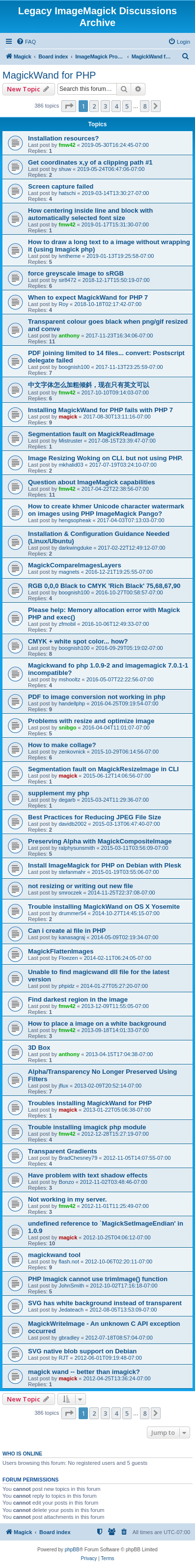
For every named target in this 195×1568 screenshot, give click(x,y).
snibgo (67, 727)
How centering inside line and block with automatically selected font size (90, 214)
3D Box (39, 1047)
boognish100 (73, 367)
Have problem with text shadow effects (87, 1175)
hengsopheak (74, 520)
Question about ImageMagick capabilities (91, 482)
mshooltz (69, 679)
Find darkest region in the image (78, 999)
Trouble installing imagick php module (87, 1127)
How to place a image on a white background (97, 1023)
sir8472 (67, 280)
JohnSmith (71, 1285)
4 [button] (116, 106)
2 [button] (94, 106)
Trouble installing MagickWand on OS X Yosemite (104, 906)
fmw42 (66, 145)
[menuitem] (26, 42)
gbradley (68, 1338)
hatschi (67, 193)
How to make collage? (62, 745)
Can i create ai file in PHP (67, 930)
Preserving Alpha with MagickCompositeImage (100, 841)
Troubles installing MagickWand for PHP (90, 1103)
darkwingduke (75, 548)
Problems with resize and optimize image (91, 721)
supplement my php (58, 793)
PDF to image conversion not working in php (97, 696)
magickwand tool (54, 1255)
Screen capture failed (60, 186)
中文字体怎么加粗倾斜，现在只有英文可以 (88, 385)
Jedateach (71, 1310)
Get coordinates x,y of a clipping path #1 (90, 162)
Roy (63, 304)
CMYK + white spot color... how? (78, 641)
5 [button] (127, 106)
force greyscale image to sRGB (76, 273)
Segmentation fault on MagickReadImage (91, 434)
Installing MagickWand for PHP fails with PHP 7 (100, 410)
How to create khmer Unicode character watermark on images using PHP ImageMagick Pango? (106, 510)
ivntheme (69, 256)
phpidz (66, 986)
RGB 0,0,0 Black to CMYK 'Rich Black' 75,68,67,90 (104, 585)
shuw (64, 169)
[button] (68, 106)
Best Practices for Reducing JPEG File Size (94, 817)
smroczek (70, 893)
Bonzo (66, 1182)
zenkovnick (71, 752)
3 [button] (105, 106)
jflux (63, 1086)
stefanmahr (71, 872)
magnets (68, 572)
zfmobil (67, 624)
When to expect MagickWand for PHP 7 (88, 297)
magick (67, 417)
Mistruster (70, 441)
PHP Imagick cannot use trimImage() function (97, 1279)
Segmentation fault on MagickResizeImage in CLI (103, 769)
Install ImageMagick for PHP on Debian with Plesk (104, 865)
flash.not (68, 1261)
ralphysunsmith (76, 848)
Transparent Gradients (62, 1151)
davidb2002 (72, 824)
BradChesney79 (77, 1158)
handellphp (71, 703)
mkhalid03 (70, 465)
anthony (69, 335)
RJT (63, 1358)
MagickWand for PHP (49, 75)
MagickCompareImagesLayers (74, 565)
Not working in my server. (67, 1199)
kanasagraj (71, 937)
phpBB (72, 1549)
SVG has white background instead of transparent (105, 1303)
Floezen (68, 958)
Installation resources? (63, 138)
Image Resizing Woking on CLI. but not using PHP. (105, 458)
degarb (66, 800)
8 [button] (144, 106)
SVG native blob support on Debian (82, 1351)
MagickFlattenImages (60, 951)
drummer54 (72, 913)
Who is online (22, 1453)
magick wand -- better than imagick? (84, 1371)
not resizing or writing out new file (80, 886)
